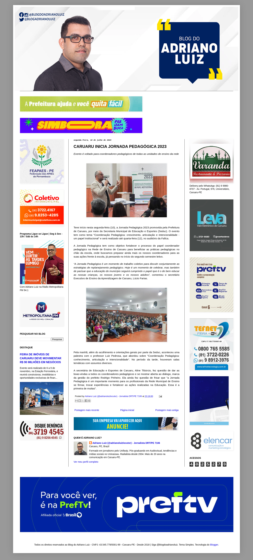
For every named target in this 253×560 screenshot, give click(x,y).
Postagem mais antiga (167, 410)
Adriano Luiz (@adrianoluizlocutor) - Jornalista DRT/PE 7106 (126, 443)
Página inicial (127, 410)
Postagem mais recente (86, 410)
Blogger (214, 544)
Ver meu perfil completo (86, 461)
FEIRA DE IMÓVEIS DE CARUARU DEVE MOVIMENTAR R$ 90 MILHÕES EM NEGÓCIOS (40, 358)
